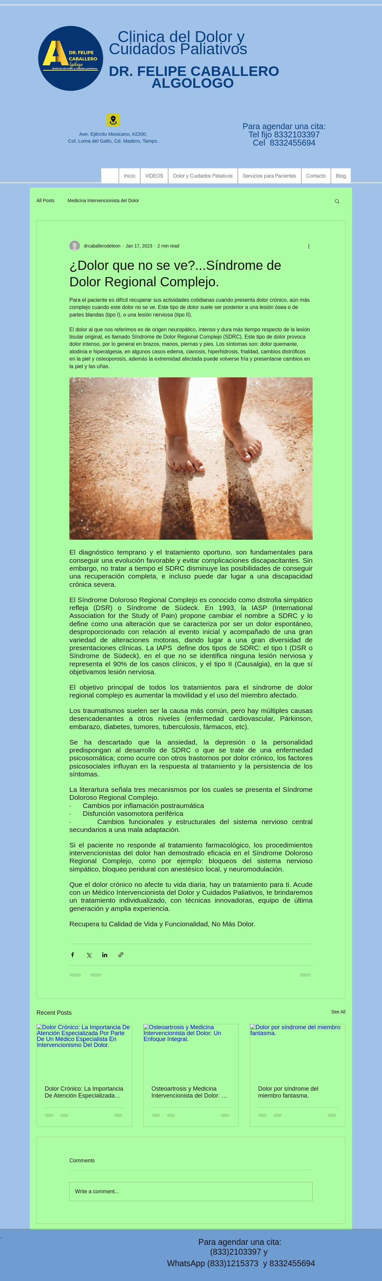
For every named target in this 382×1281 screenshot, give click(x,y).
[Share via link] (121, 955)
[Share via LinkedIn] (105, 955)
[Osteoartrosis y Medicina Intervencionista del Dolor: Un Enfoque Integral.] (191, 1051)
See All (338, 1011)
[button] (337, 200)
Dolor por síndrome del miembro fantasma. (288, 1092)
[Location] (113, 120)
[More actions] (309, 246)
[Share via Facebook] (72, 955)
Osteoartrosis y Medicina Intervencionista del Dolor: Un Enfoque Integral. (190, 1092)
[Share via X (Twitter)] (88, 955)
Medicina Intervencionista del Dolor (103, 200)
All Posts (45, 200)
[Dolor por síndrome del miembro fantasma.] (297, 1051)
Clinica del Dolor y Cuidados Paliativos (178, 43)
